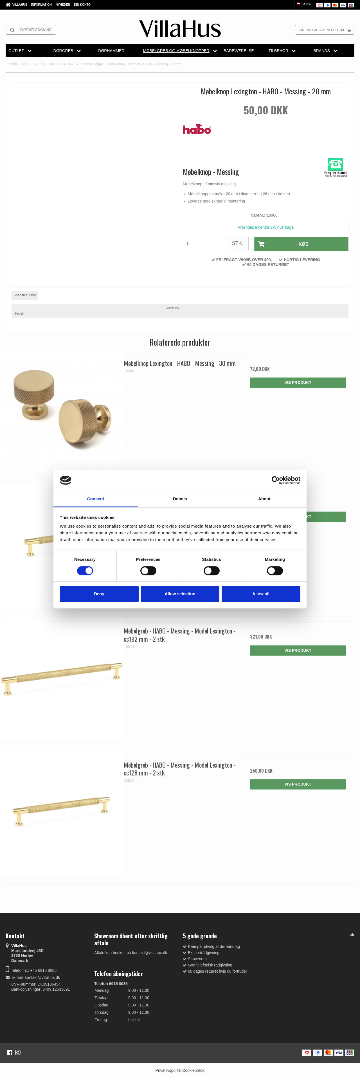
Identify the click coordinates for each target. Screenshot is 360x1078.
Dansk (304, 4)
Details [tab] (180, 499)
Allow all (260, 593)
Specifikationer (25, 295)
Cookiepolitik (193, 1070)
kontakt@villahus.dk (42, 977)
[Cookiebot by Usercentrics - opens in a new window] (275, 480)
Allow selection (180, 593)
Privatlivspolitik (168, 1070)
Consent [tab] (95, 499)
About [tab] (264, 499)
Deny (99, 593)
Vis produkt (297, 382)
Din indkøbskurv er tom (326, 29)
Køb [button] (281, 243)
